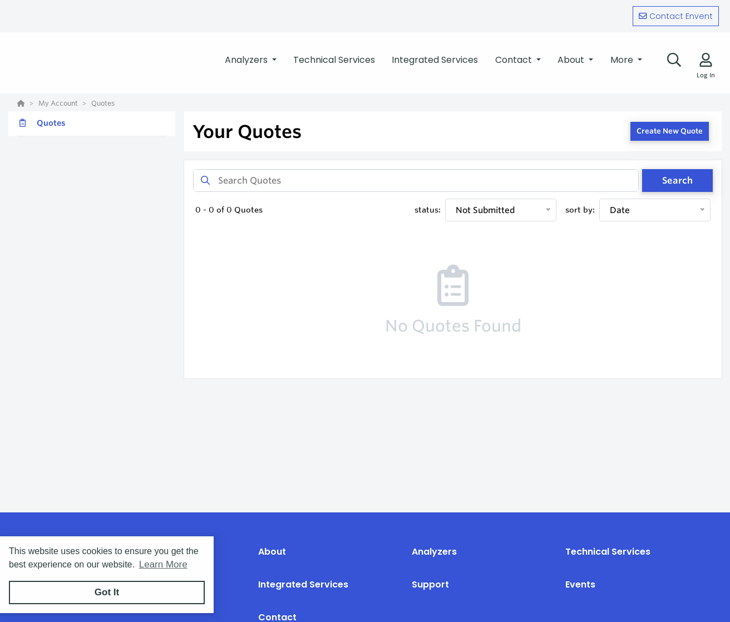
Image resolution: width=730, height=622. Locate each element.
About (272, 551)
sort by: (580, 210)
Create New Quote (670, 131)
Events (580, 584)
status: (428, 210)
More (622, 59)
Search (677, 180)
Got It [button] (107, 592)
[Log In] (706, 60)
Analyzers (434, 551)
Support (430, 584)
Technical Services (607, 551)
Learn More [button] (163, 564)
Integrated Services (303, 584)
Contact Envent (676, 16)
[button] (250, 60)
